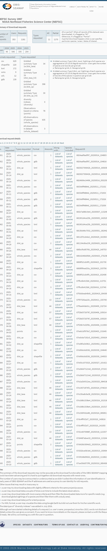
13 (27, 143)
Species (17, 524)
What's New (93, 7)
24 (58, 143)
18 (41, 143)
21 (50, 143)
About (73, 7)
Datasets (27, 524)
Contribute (83, 7)
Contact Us (72, 524)
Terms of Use (58, 524)
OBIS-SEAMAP (18, 6)
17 (38, 143)
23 (55, 143)
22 (52, 143)
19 (44, 143)
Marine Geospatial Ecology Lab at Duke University (49, 548)
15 (33, 143)
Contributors (41, 524)
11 (22, 143)
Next (62, 143)
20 (47, 143)
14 (30, 143)
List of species (69, 155)
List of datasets (59, 155)
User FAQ (84, 524)
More (101, 7)
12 (24, 143)
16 (36, 143)
